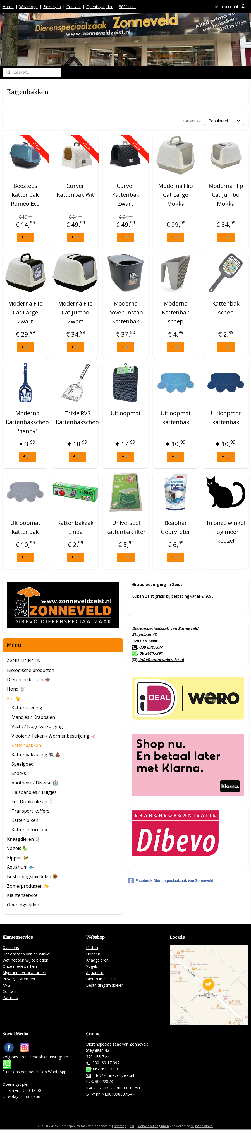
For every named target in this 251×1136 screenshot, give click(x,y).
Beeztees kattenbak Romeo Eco (25, 194)
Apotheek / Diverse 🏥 (34, 783)
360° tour (127, 6)
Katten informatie (30, 830)
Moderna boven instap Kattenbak (125, 312)
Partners (10, 997)
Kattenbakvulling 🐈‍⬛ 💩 (36, 754)
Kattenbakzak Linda (75, 527)
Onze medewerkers (20, 966)
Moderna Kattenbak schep (175, 312)
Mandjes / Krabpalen (33, 717)
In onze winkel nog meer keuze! (226, 531)
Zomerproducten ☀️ (28, 886)
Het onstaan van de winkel (26, 954)
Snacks (18, 773)
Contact (73, 6)
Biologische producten (30, 670)
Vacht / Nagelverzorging (37, 726)
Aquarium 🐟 (20, 867)
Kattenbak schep (226, 308)
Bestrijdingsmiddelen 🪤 (32, 876)
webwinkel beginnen (153, 1126)
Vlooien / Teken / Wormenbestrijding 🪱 (53, 736)
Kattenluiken (24, 820)
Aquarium (94, 972)
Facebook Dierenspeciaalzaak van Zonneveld (170, 880)
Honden (93, 954)
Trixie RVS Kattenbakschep (77, 417)
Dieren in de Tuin (101, 978)
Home (8, 6)
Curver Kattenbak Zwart (125, 194)
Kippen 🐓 (17, 858)
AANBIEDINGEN (24, 661)
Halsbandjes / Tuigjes (34, 792)
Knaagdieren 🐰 (23, 839)
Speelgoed (22, 764)
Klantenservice (22, 895)
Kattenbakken (26, 745)
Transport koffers (30, 811)
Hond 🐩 (16, 689)
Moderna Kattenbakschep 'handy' (27, 422)
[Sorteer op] (224, 121)
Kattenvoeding (26, 708)
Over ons (11, 947)
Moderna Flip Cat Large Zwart (25, 312)
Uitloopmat (126, 413)
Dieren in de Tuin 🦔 (28, 679)
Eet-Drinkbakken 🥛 (32, 801)
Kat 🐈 (14, 698)
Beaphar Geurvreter (175, 527)
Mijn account (230, 6)
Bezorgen (52, 6)
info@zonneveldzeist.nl (161, 659)
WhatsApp (28, 6)
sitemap (120, 1126)
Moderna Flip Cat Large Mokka (175, 194)
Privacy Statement (19, 978)
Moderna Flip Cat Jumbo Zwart (75, 312)
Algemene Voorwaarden (24, 972)
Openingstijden (99, 6)
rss (132, 1126)
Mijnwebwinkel (202, 1126)
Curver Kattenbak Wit (75, 190)
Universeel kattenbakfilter (126, 527)
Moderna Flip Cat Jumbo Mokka (226, 194)
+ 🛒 (25, 237)
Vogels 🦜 (17, 848)
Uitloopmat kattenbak (176, 417)
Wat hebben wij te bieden (25, 960)
